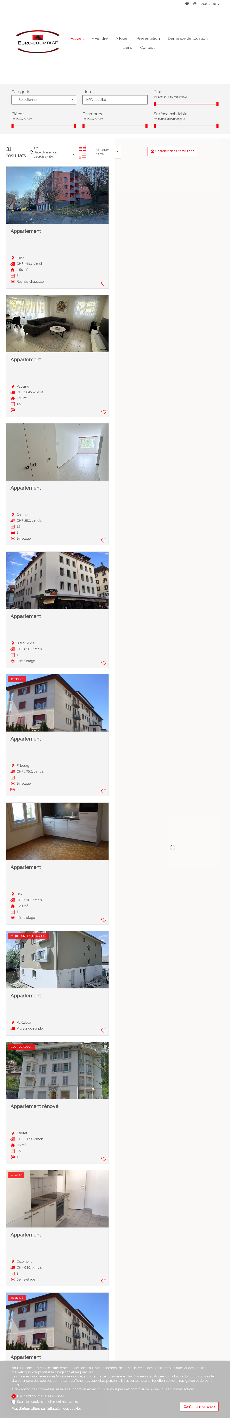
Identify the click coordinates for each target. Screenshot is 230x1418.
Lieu (86, 91)
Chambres (92, 113)
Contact (147, 47)
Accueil (77, 38)
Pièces (17, 113)
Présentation (148, 38)
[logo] (37, 41)
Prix (157, 91)
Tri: (35, 148)
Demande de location (188, 38)
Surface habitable (171, 113)
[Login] (195, 4)
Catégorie (20, 91)
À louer (122, 38)
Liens (127, 47)
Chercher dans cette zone (172, 151)
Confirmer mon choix (199, 1407)
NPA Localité (96, 100)
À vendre (100, 38)
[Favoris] (187, 4)
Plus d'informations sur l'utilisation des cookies (46, 1409)
